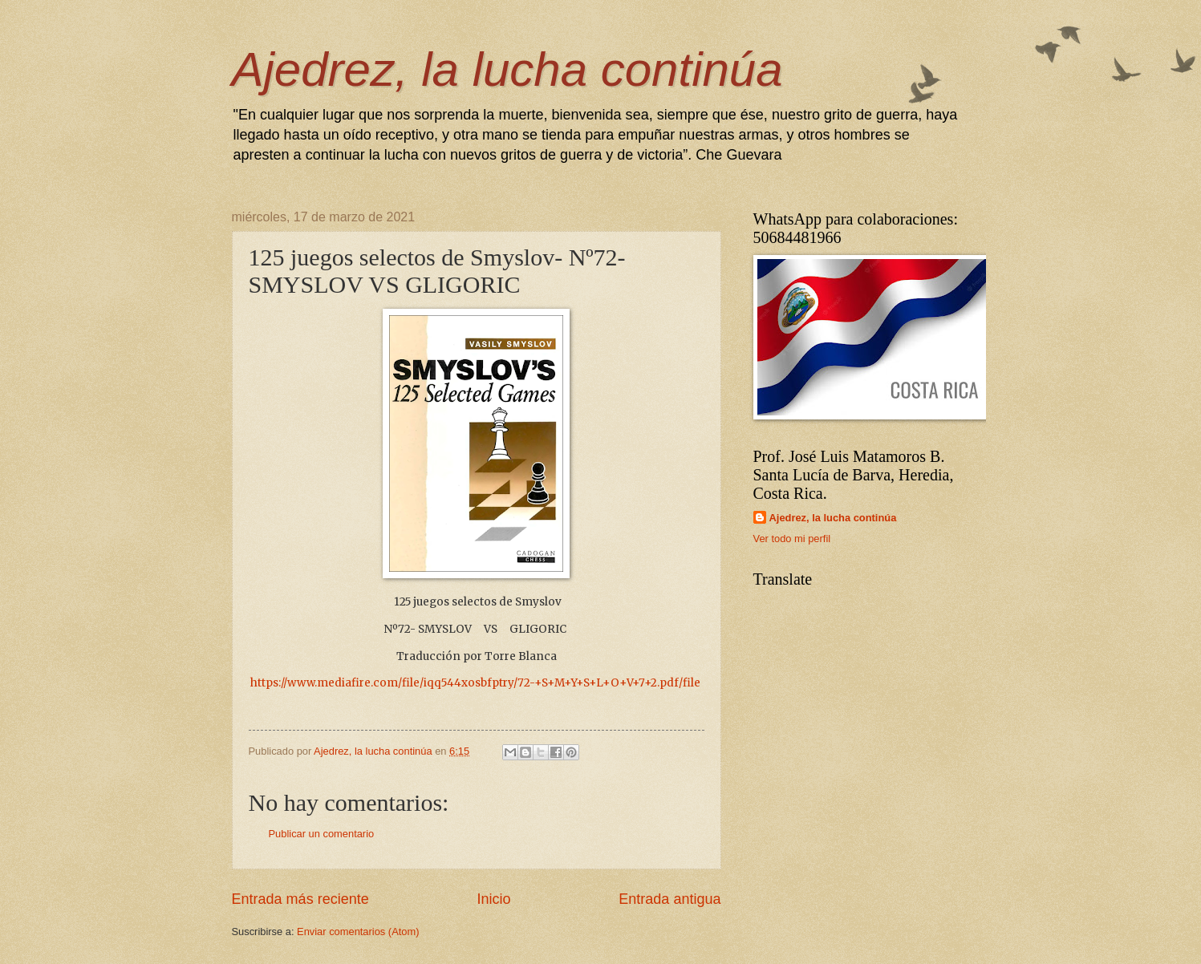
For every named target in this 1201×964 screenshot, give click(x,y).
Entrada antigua (669, 899)
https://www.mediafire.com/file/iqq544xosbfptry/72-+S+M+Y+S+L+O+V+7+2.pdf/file (475, 683)
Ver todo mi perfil (792, 539)
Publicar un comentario (322, 834)
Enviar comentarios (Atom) (358, 932)
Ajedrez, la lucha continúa (507, 69)
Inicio (493, 899)
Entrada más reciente (300, 899)
